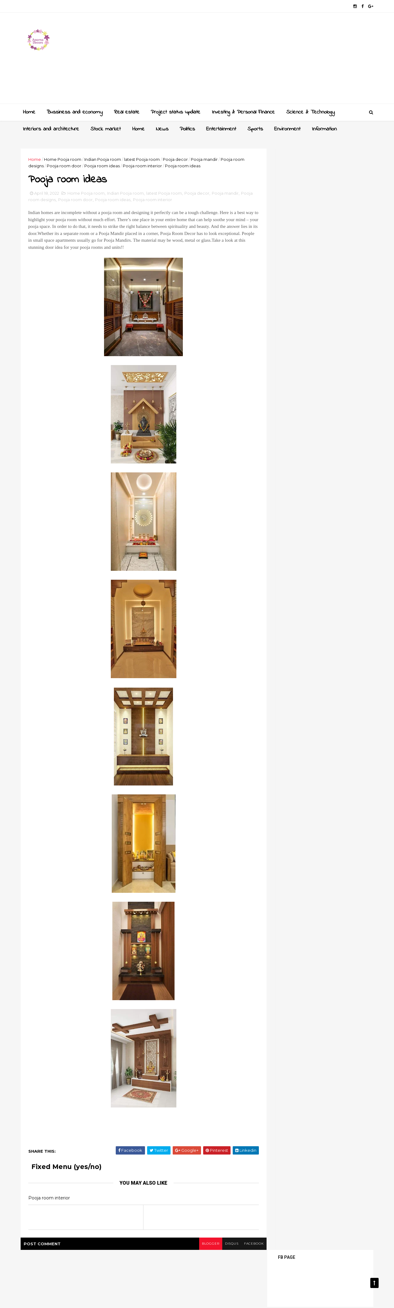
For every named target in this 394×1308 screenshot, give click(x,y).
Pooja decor (177, 159)
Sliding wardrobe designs (324, 329)
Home (28, 112)
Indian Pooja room (105, 159)
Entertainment (221, 129)
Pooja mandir (206, 159)
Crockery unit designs (320, 367)
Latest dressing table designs (328, 406)
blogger (197, 1244)
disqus (219, 1244)
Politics (187, 129)
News (162, 129)
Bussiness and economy (74, 112)
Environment (287, 129)
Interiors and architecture (50, 129)
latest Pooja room (144, 159)
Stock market (105, 129)
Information (324, 129)
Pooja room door (66, 165)
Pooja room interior (144, 165)
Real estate (126, 112)
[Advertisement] (259, 60)
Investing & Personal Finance (243, 112)
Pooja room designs (51, 200)
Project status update (175, 112)
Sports (255, 129)
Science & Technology (310, 112)
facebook (242, 1244)
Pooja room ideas (104, 165)
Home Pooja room (65, 159)
